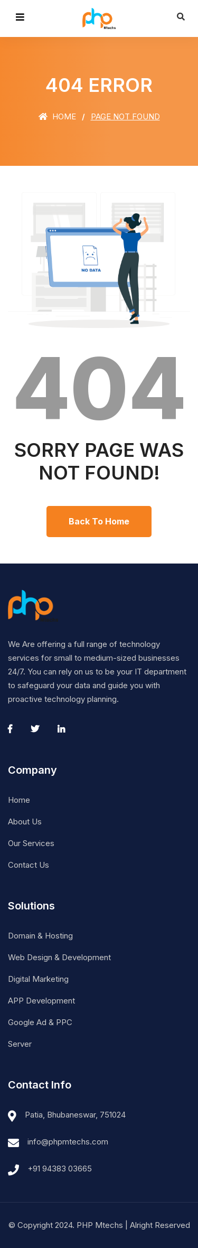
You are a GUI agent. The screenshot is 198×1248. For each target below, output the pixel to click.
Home (57, 116)
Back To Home (99, 521)
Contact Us (28, 865)
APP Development (41, 1001)
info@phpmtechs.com (67, 1142)
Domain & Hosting (40, 936)
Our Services (31, 843)
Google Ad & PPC (40, 1022)
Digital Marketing (38, 979)
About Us (25, 822)
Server (20, 1044)
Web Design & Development (59, 957)
